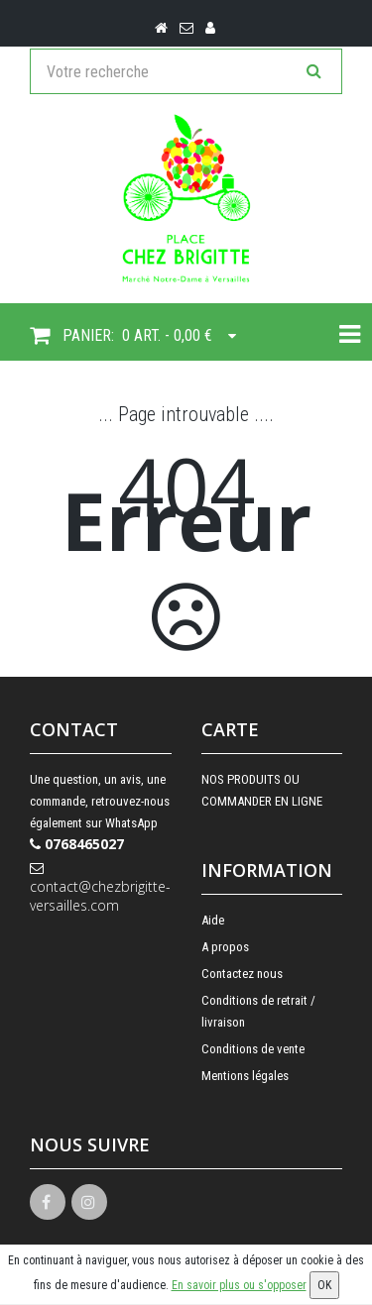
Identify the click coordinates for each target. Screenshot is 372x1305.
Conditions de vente (253, 1048)
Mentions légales (245, 1075)
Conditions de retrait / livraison (258, 1011)
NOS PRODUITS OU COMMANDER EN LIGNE (261, 790)
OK (324, 1285)
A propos (225, 946)
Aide (212, 920)
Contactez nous (242, 973)
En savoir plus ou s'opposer (239, 1285)
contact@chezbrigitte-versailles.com (100, 888)
